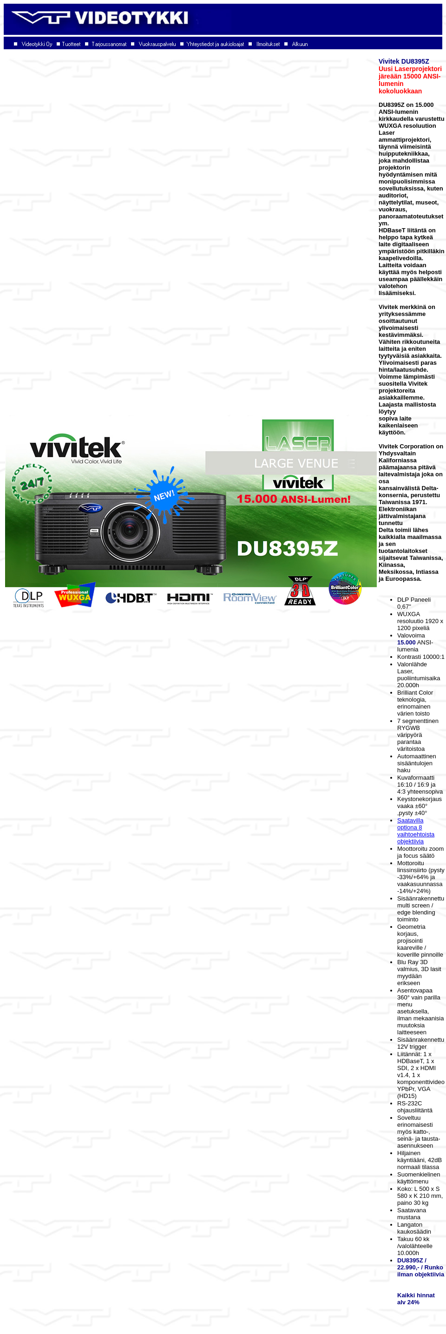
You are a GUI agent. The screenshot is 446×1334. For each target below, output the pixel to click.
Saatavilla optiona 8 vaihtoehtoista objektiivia (415, 831)
